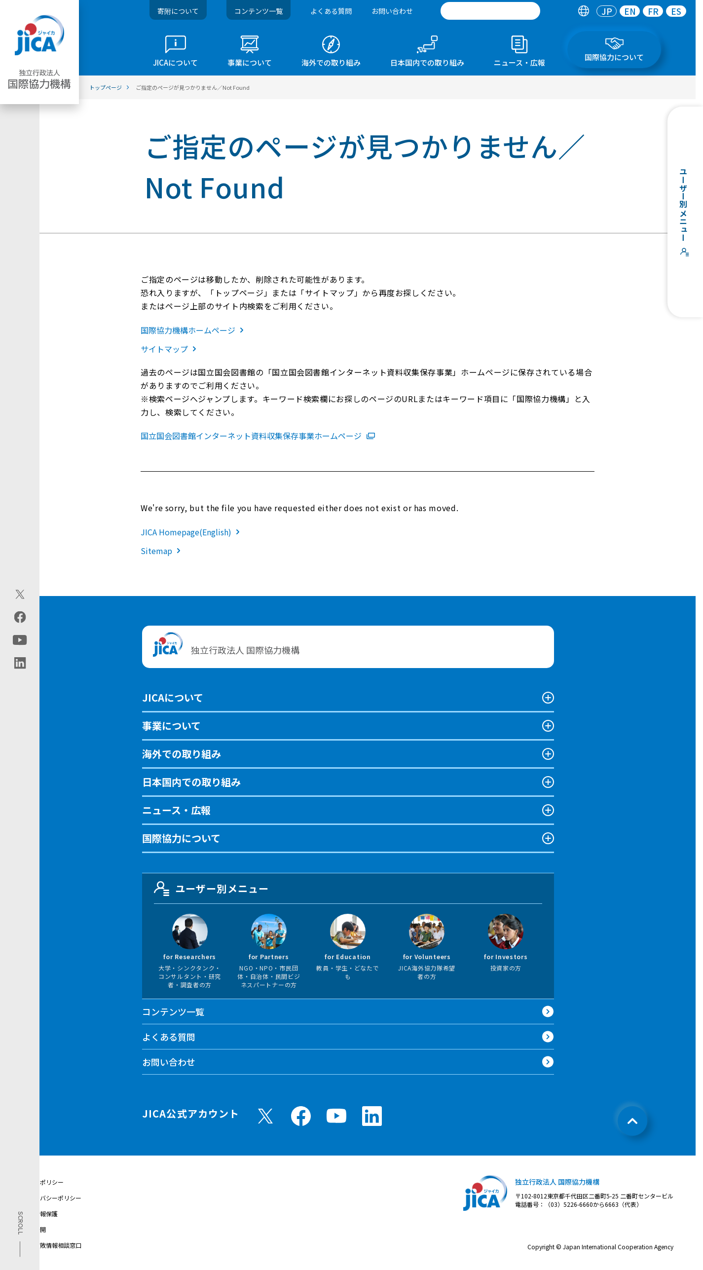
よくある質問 (331, 11)
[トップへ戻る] (632, 1121)
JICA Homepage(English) (192, 532)
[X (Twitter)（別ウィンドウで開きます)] (20, 594)
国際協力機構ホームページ (194, 330)
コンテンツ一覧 (258, 11)
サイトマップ (170, 349)
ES (676, 11)
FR (653, 11)
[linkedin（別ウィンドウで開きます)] (20, 663)
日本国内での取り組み (191, 782)
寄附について (178, 11)
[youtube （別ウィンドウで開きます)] (336, 1116)
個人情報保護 (40, 1213)
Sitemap (163, 551)
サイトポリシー (43, 1182)
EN (630, 11)
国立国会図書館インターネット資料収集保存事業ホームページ (258, 436)
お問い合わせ (392, 11)
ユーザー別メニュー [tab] (211, 888)
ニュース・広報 (176, 810)
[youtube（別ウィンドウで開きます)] (20, 640)
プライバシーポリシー (51, 1198)
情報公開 (34, 1229)
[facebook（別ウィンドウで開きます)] (20, 617)
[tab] (583, 11)
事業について (171, 725)
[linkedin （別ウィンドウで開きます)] (372, 1116)
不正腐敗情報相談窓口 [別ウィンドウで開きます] (51, 1245)
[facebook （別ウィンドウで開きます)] (301, 1116)
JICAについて (172, 697)
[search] (490, 11)
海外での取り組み (181, 754)
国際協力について (181, 838)
